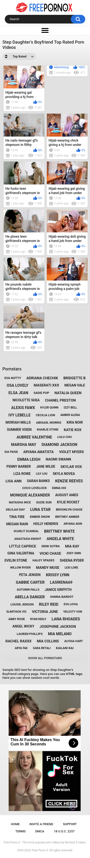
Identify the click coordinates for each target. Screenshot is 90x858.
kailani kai (65, 648)
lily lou (42, 473)
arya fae (21, 648)
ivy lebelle (19, 415)
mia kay (72, 546)
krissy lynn (57, 575)
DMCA (39, 831)
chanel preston (60, 400)
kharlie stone (48, 429)
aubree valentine (34, 437)
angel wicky (23, 626)
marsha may (23, 444)
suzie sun (44, 502)
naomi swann (58, 459)
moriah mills (18, 422)
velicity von (72, 611)
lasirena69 (61, 582)
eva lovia (71, 604)
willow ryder (20, 567)
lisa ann (14, 481)
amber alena (70, 415)
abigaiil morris (48, 422)
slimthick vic (16, 611)
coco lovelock (34, 488)
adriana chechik (42, 378)
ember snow (40, 516)
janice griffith (58, 590)
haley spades (43, 560)
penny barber (18, 466)
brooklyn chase (69, 509)
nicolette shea (26, 400)
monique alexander (30, 495)
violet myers (71, 452)
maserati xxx (46, 385)
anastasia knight (28, 539)
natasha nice (20, 502)
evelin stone (16, 560)
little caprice (22, 546)
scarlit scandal (26, 531)
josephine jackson (58, 626)
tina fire (16, 517)
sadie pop (41, 393)
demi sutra (51, 546)
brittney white (59, 531)
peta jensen (30, 575)
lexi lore (71, 567)
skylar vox (71, 467)
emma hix (59, 488)
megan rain (17, 524)
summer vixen (19, 430)
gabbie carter (30, 582)
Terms (20, 831)
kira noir (74, 422)
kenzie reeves (69, 481)
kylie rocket (68, 502)
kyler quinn (49, 407)
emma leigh (28, 459)
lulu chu (64, 437)
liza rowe (22, 474)
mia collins (48, 641)
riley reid (48, 604)
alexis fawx (23, 407)
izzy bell (70, 407)
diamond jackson (59, 444)
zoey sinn (73, 553)
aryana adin (73, 523)
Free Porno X (40, 850)
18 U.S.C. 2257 (64, 831)
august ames (66, 495)
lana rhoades (66, 619)
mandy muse (47, 567)
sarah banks (38, 481)
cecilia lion (45, 415)
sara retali (42, 648)
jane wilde (45, 466)
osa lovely (18, 385)
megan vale (74, 385)
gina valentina (20, 553)
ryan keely (38, 619)
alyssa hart (73, 641)
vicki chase (50, 553)
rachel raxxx (19, 641)
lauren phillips (30, 634)
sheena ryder (72, 560)
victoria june (45, 612)
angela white (60, 538)
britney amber (67, 516)
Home (15, 824)
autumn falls (28, 589)
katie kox (73, 430)
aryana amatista (38, 452)
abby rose (16, 619)
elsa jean (18, 393)
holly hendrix (45, 524)
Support (70, 824)
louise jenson (22, 604)
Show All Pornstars (45, 658)
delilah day (15, 509)
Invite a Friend (41, 824)
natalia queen (68, 393)
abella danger (30, 597)
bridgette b (74, 378)
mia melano (60, 634)
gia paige (11, 452)
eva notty (13, 378)
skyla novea (64, 474)
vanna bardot (62, 597)
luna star (40, 509)
